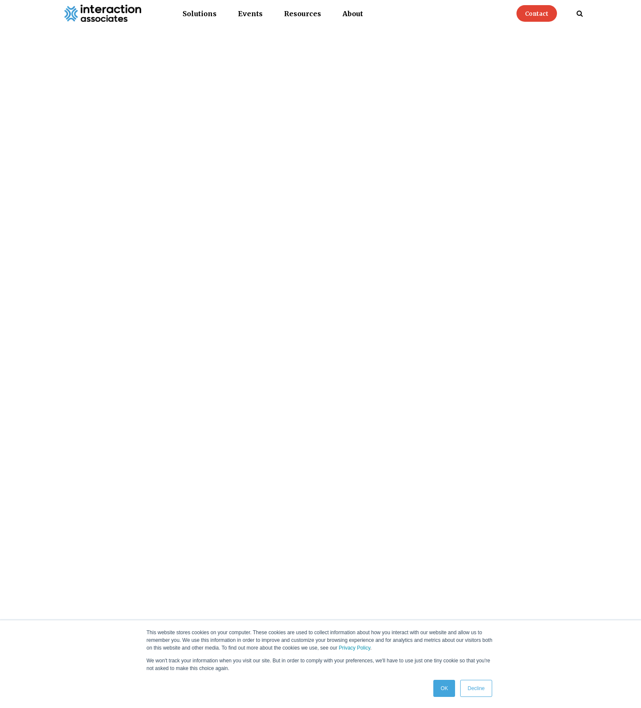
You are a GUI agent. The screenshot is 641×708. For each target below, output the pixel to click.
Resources (302, 13)
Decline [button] (475, 688)
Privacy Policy (354, 648)
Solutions (200, 13)
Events (250, 13)
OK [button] (444, 688)
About (352, 13)
